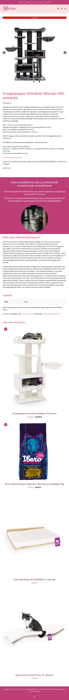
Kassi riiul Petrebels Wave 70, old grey (34, 675)
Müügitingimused (59, 689)
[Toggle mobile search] (62, 9)
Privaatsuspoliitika (46, 689)
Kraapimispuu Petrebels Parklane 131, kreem (35, 413)
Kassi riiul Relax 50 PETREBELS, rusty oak (34, 579)
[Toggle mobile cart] (58, 9)
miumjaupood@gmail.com (51, 314)
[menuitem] (20, 2)
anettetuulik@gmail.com (32, 689)
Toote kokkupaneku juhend (12, 157)
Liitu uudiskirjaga (34, 691)
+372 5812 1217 (27, 314)
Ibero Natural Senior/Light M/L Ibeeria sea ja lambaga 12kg (34, 484)
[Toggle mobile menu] (65, 9)
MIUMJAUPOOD (54, 201)
